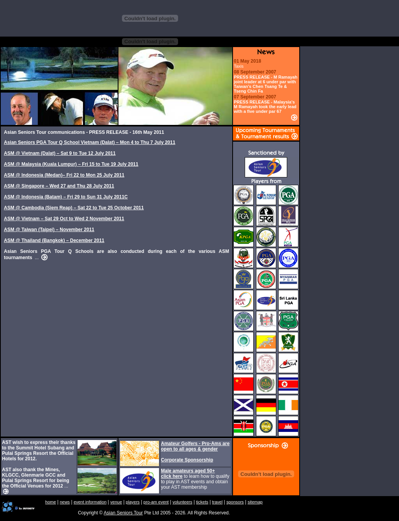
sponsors (235, 502)
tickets (202, 502)
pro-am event (156, 502)
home (50, 502)
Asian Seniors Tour (123, 513)
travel (217, 502)
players (132, 502)
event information (90, 502)
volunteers (182, 502)
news (65, 502)
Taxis (239, 66)
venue (116, 502)
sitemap (255, 502)
